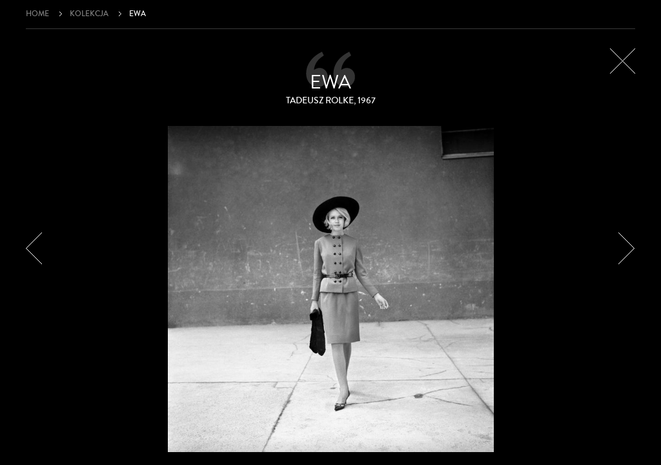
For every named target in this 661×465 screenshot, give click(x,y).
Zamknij (622, 61)
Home (37, 14)
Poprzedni (34, 248)
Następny (626, 248)
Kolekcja (89, 14)
